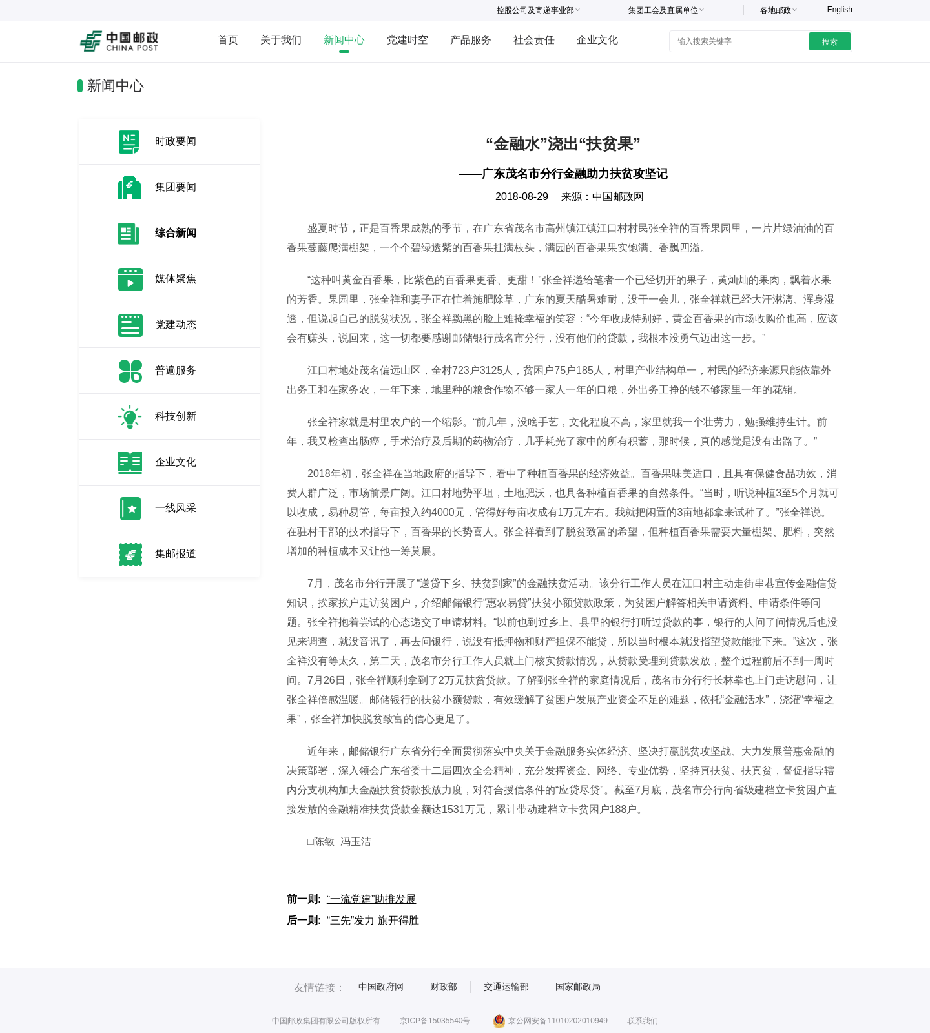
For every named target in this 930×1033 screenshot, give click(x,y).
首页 (228, 39)
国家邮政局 (578, 986)
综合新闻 (175, 232)
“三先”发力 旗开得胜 (373, 920)
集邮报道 (175, 553)
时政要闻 (175, 141)
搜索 (830, 41)
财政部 (443, 986)
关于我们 (281, 39)
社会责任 (534, 39)
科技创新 (175, 416)
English (839, 9)
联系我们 (642, 1020)
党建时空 (407, 39)
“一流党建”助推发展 (372, 899)
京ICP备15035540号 (435, 1020)
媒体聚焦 (175, 278)
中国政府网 (381, 986)
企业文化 (597, 39)
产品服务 (470, 39)
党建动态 (175, 324)
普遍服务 (175, 370)
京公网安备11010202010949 (550, 1020)
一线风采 (175, 507)
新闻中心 (344, 39)
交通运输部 (506, 986)
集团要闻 (175, 186)
